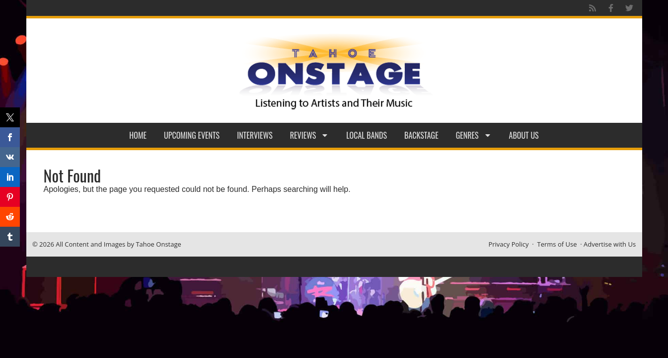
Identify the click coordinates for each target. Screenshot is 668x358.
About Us (524, 135)
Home (138, 135)
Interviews (255, 135)
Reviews (309, 135)
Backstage (421, 135)
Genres (474, 135)
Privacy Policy (508, 244)
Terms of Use (557, 244)
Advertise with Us (610, 244)
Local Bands (366, 135)
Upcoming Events (192, 135)
